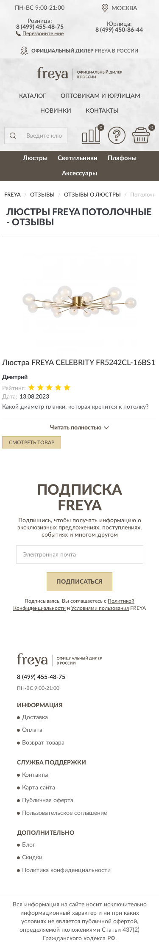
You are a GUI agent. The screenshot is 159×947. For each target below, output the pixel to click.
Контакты (102, 111)
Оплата (32, 731)
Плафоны (122, 158)
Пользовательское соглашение (64, 813)
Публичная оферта (47, 800)
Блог (28, 845)
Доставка (35, 718)
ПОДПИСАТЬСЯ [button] (79, 582)
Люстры (35, 158)
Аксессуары (79, 173)
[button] (40, 33)
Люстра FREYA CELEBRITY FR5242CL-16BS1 (78, 363)
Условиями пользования (100, 608)
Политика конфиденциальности (66, 871)
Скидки (32, 858)
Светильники (78, 158)
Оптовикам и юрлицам (100, 96)
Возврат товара (43, 743)
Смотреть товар (31, 442)
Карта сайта (38, 788)
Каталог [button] (32, 96)
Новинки (55, 111)
